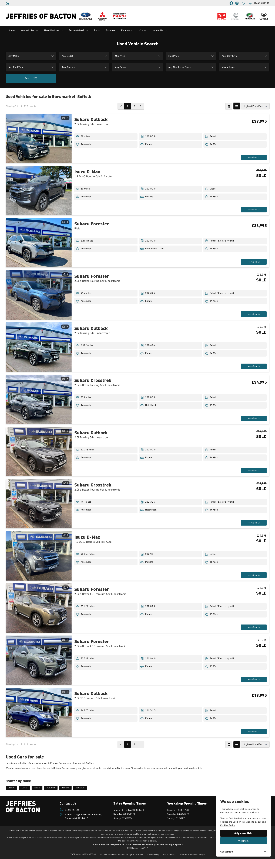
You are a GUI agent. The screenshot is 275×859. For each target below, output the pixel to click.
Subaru (65, 787)
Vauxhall (80, 787)
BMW (11, 787)
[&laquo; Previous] (121, 106)
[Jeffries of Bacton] (8, 3)
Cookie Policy (153, 855)
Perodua (51, 787)
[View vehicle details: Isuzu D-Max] (39, 190)
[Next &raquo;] (141, 106)
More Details (253, 157)
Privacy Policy (169, 855)
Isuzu (37, 787)
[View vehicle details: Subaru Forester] (39, 242)
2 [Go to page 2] (134, 106)
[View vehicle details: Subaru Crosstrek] (39, 399)
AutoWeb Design (197, 855)
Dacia (24, 787)
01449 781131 (72, 809)
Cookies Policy (227, 825)
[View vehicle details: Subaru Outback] (39, 138)
